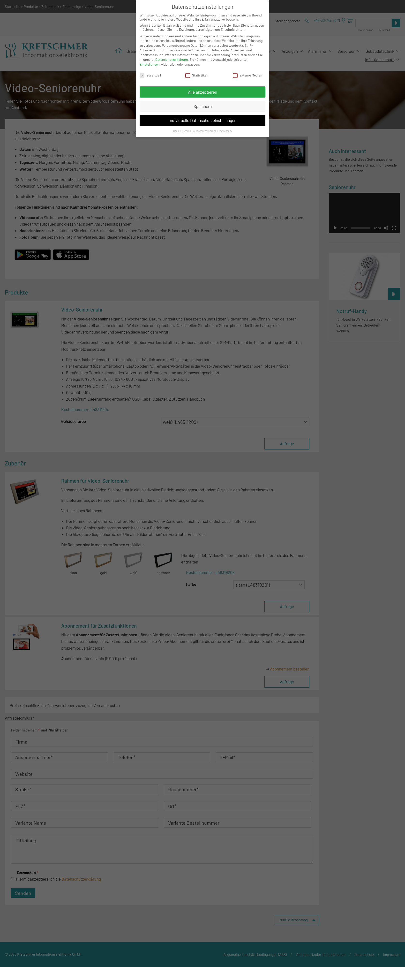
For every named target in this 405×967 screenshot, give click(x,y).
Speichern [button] (203, 106)
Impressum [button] (225, 130)
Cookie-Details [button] (181, 130)
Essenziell (150, 75)
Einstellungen (150, 64)
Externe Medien (247, 75)
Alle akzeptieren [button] (202, 92)
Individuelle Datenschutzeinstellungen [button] (202, 120)
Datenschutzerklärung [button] (204, 130)
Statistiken (196, 75)
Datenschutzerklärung (171, 59)
